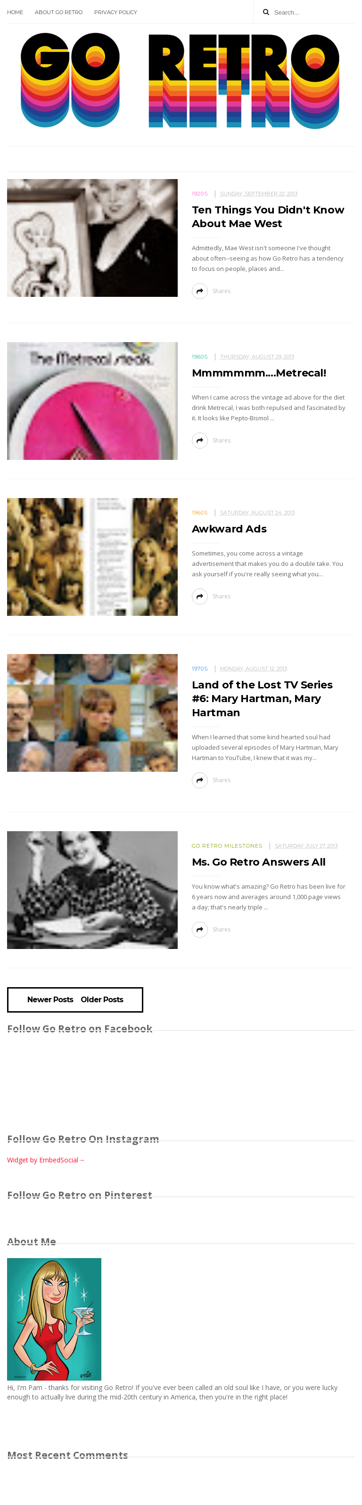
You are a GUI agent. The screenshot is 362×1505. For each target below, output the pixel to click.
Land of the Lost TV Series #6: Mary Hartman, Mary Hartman (262, 699)
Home (15, 12)
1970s (200, 668)
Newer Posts (50, 1000)
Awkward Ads (229, 529)
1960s (200, 356)
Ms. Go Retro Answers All (259, 862)
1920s (200, 193)
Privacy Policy (115, 12)
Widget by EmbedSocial (46, 1159)
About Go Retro (58, 12)
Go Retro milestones (227, 845)
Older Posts (102, 1000)
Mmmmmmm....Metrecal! (259, 373)
